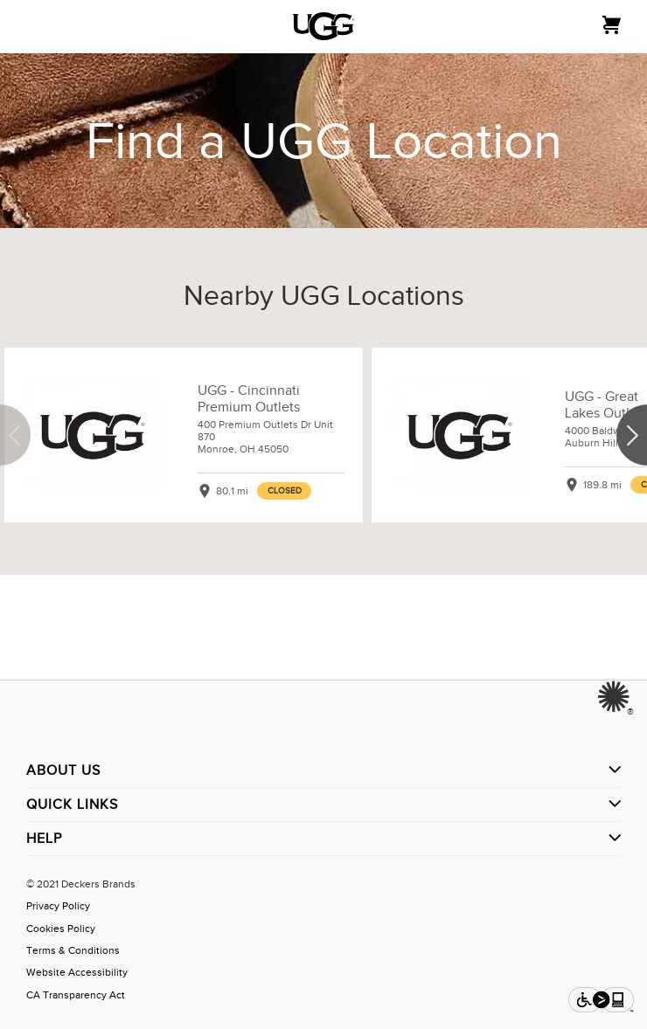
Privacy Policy (58, 906)
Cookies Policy (60, 928)
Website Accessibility (77, 972)
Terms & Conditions (73, 950)
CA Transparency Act (75, 995)
